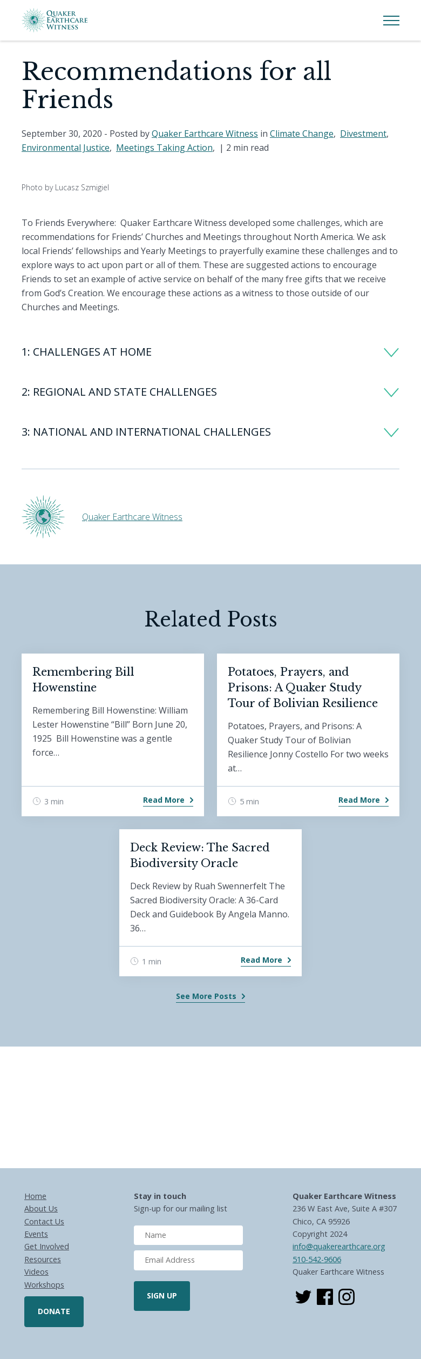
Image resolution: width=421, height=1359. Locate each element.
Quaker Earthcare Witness (205, 133)
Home (35, 1196)
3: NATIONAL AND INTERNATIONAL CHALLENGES (146, 431)
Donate (54, 1311)
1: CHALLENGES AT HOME (87, 351)
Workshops (44, 1285)
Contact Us (44, 1221)
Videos (36, 1272)
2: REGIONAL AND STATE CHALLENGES (119, 391)
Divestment (363, 133)
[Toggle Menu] (391, 20)
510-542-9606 (317, 1259)
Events (36, 1234)
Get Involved (46, 1246)
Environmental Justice (66, 148)
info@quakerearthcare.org (339, 1246)
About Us (41, 1208)
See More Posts (206, 996)
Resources (42, 1259)
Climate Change (302, 133)
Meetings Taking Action (164, 148)
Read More (164, 800)
